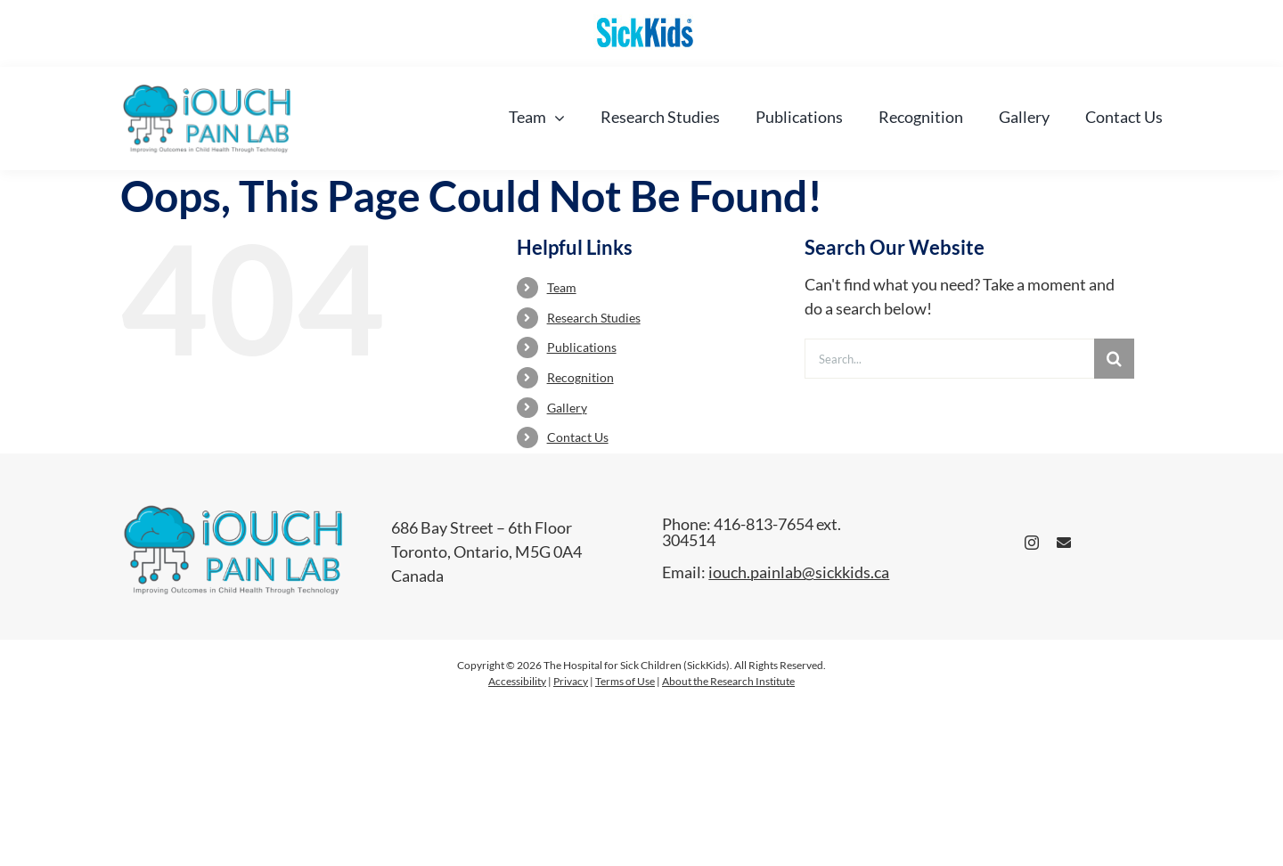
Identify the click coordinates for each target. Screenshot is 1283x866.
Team (561, 287)
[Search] (1114, 359)
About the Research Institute (728, 681)
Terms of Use (625, 681)
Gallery (567, 407)
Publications (582, 347)
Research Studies (594, 317)
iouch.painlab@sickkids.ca (798, 572)
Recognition (580, 377)
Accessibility (517, 681)
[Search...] (949, 359)
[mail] (1064, 542)
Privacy (570, 681)
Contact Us (578, 437)
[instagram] (1032, 542)
